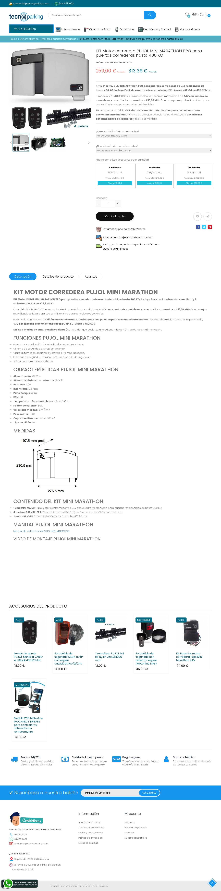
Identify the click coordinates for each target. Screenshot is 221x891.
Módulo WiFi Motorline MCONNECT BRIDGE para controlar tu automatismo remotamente (28, 725)
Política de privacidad (90, 837)
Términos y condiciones (91, 827)
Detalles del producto (58, 276)
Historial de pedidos (136, 827)
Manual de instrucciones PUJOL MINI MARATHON (41, 531)
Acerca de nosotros (89, 822)
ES (195, 14)
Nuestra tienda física (136, 837)
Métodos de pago (88, 842)
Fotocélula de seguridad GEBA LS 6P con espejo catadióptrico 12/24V (68, 658)
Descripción (22, 276)
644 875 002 (66, 3)
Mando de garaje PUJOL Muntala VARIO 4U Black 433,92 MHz (28, 657)
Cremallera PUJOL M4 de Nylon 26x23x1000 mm (109, 657)
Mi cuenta (130, 822)
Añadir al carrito (114, 216)
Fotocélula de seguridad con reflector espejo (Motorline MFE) (146, 658)
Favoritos (129, 832)
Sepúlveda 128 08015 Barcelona (31, 858)
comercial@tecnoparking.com (31, 3)
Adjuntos (91, 276)
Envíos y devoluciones (90, 832)
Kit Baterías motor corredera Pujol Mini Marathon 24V (189, 657)
